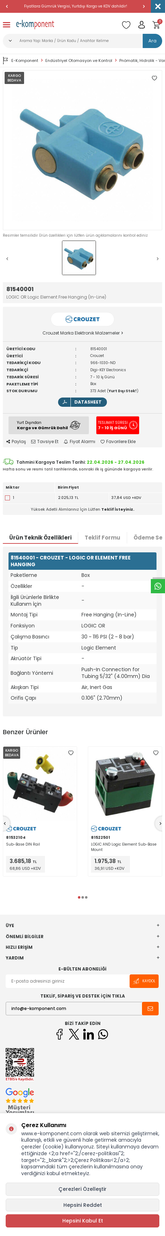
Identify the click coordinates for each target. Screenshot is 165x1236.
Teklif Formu (102, 537)
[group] (82, 150)
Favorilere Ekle (118, 442)
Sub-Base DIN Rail (23, 844)
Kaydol (144, 981)
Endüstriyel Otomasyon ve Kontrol (78, 60)
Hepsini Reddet (82, 1205)
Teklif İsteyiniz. (117, 509)
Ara (152, 40)
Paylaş (16, 442)
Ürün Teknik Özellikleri (40, 537)
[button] (7, 6)
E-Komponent (20, 60)
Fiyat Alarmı (79, 442)
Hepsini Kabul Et (82, 1220)
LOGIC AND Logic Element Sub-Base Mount (124, 847)
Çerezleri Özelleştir (82, 1189)
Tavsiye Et (44, 442)
